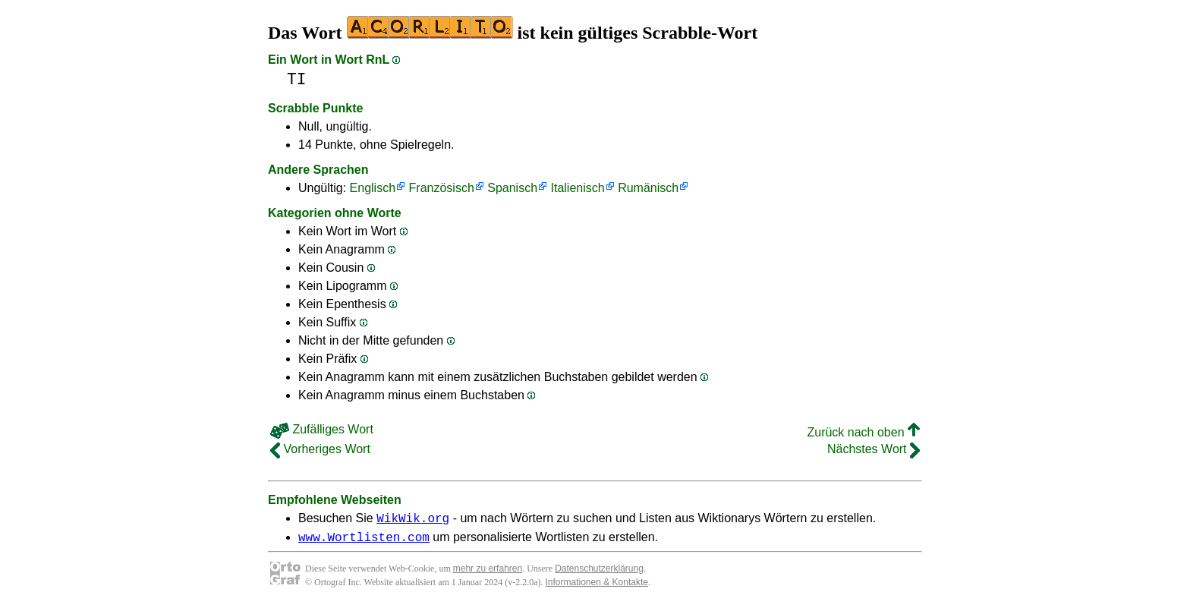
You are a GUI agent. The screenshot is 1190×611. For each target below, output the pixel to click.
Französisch (441, 187)
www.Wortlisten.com (364, 541)
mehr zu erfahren (487, 573)
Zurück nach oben (863, 432)
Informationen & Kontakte (597, 586)
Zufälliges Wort (321, 429)
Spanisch (512, 187)
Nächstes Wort (873, 449)
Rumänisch (648, 187)
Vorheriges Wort (320, 449)
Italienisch (578, 187)
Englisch (372, 187)
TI (297, 79)
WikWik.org (412, 520)
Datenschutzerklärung (599, 573)
